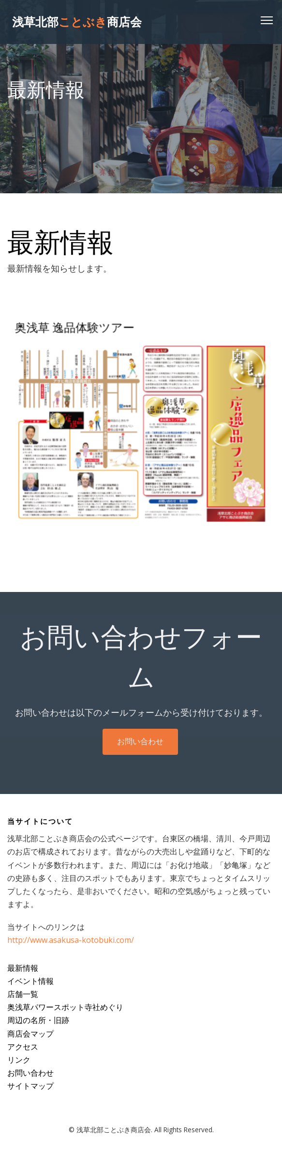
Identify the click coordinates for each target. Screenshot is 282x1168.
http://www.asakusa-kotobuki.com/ (70, 940)
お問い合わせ (140, 748)
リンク (18, 1059)
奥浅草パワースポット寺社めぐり (65, 1007)
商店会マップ (30, 1033)
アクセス (22, 1046)
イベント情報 (30, 981)
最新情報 (22, 968)
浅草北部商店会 (77, 21)
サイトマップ (30, 1086)
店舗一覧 (22, 994)
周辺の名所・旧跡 (38, 1020)
